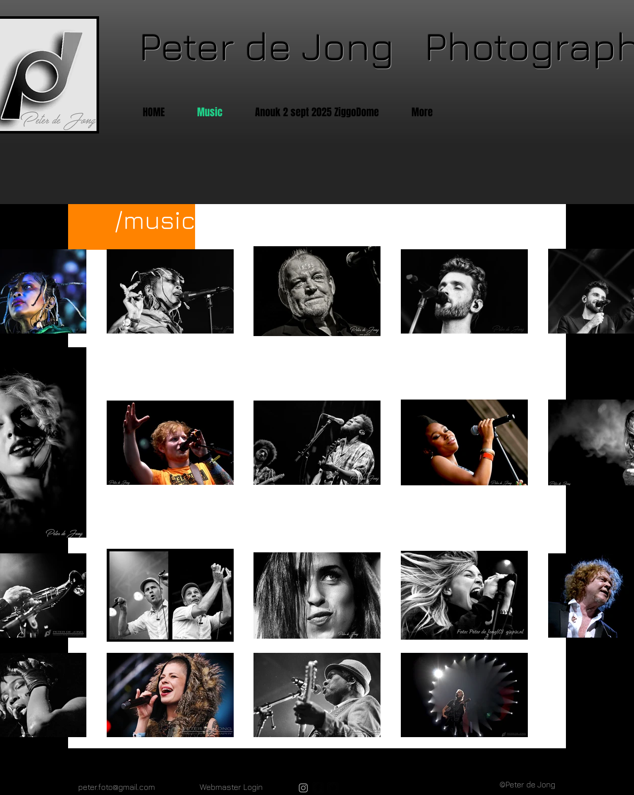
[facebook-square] (318, 788)
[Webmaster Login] (231, 787)
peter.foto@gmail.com (116, 786)
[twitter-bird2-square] (333, 788)
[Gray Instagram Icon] (303, 788)
